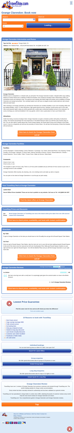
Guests (5, 23)
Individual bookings (37, 345)
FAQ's (15, 415)
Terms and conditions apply (37, 311)
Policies (20, 415)
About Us (16, 413)
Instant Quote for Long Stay (37, 377)
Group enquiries (37, 358)
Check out (41, 17)
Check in (5, 17)
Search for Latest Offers (37, 351)
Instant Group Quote (36, 364)
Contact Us (43, 413)
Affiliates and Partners (25, 413)
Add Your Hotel (36, 413)
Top (37, 404)
